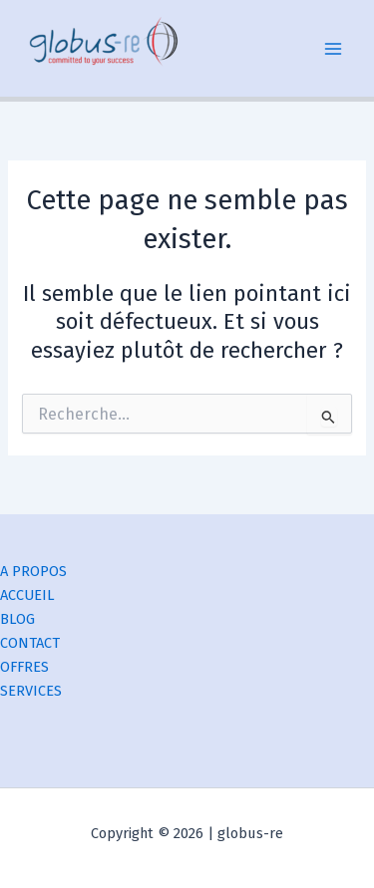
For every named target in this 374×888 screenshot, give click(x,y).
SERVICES (31, 691)
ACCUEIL (27, 595)
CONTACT (30, 643)
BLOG (17, 619)
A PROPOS (33, 571)
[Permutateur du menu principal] (333, 49)
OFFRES (24, 667)
